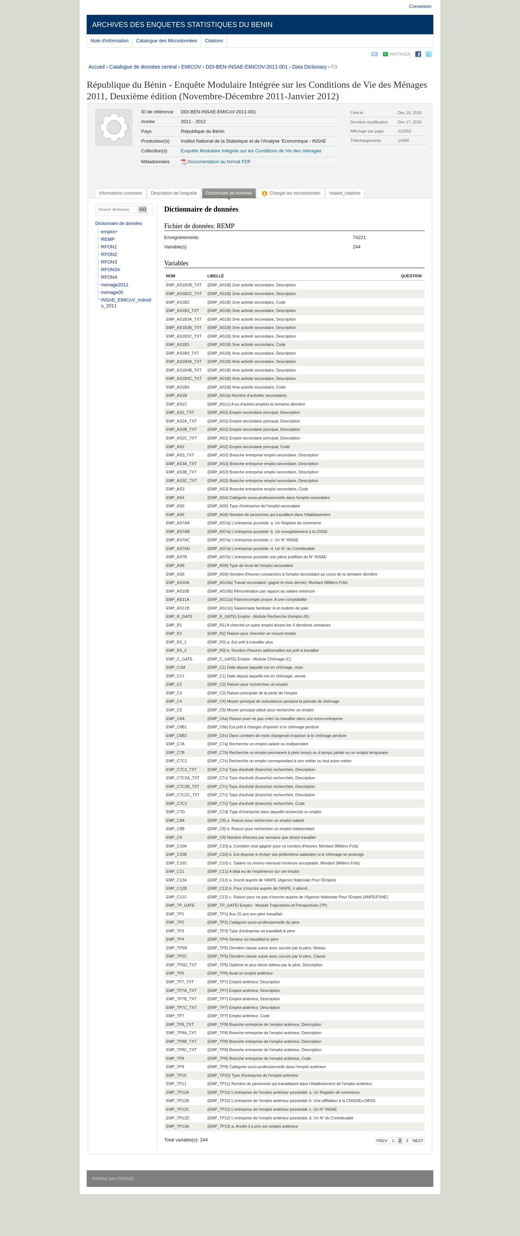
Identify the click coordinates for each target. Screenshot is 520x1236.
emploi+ (109, 231)
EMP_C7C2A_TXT (182, 778)
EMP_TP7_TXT (180, 982)
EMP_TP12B (177, 1100)
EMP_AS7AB (178, 531)
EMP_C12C (176, 897)
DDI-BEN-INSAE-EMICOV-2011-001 (247, 67)
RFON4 (109, 277)
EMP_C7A (175, 744)
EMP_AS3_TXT (180, 455)
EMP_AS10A (177, 582)
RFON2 (109, 254)
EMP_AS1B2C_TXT (184, 293)
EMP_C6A (175, 718)
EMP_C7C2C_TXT (183, 795)
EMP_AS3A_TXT (181, 463)
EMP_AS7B (176, 557)
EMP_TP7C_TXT (181, 1007)
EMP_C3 (174, 693)
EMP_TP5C (176, 956)
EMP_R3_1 (176, 642)
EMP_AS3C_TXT (181, 480)
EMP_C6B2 (176, 735)
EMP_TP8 (175, 1058)
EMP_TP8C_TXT (181, 1050)
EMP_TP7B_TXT (181, 999)
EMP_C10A (176, 846)
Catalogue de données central (143, 67)
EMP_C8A (175, 820)
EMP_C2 (174, 684)
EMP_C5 (174, 710)
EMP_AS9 (175, 574)
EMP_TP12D (177, 1118)
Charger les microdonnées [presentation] (291, 193)
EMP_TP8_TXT (180, 1024)
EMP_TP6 (175, 973)
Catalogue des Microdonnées (166, 40)
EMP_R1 (174, 625)
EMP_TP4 (175, 939)
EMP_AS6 (175, 514)
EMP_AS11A (177, 599)
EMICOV (191, 67)
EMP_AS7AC (178, 540)
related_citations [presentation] (345, 193)
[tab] (120, 193)
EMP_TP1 (175, 914)
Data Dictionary (309, 67)
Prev (381, 1141)
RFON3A (110, 269)
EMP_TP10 (176, 1075)
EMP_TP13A (177, 1126)
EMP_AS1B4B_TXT (184, 370)
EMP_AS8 (175, 565)
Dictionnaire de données (118, 223)
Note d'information (110, 40)
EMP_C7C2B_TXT (182, 786)
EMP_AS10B (177, 591)
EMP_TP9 (175, 1066)
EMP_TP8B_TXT (181, 1041)
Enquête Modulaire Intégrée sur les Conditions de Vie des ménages (251, 150)
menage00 (112, 292)
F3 (334, 67)
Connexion (420, 6)
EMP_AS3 (175, 489)
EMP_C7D (175, 812)
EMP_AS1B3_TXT (182, 310)
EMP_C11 (175, 871)
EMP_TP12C (177, 1109)
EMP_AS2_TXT (180, 412)
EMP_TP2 (175, 922)
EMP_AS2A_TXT (181, 421)
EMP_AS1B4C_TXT (184, 378)
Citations (214, 40)
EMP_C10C (176, 863)
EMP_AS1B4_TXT (182, 353)
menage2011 (115, 284)
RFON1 (109, 247)
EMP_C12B (176, 888)
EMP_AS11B (177, 608)
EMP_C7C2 (176, 803)
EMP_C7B (175, 752)
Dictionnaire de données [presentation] (229, 193)
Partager (400, 54)
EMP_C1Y (175, 676)
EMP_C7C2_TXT (181, 769)
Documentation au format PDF (216, 161)
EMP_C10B (176, 854)
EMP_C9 (174, 837)
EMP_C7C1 (176, 761)
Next (418, 1141)
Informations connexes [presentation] (120, 193)
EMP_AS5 (175, 506)
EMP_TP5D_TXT (181, 965)
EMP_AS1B (176, 395)
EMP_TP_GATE (180, 905)
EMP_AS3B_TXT (181, 472)
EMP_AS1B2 (177, 302)
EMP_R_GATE (179, 616)
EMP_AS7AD (178, 548)
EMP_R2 (174, 633)
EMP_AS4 (175, 497)
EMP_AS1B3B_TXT (184, 327)
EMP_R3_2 (176, 650)
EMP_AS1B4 (177, 387)
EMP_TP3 (175, 931)
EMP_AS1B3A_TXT (184, 319)
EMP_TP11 (176, 1083)
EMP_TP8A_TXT (181, 1033)
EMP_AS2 (175, 446)
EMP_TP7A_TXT (181, 990)
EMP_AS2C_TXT (181, 438)
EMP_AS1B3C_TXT (184, 336)
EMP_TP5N (176, 948)
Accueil (96, 67)
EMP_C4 (174, 701)
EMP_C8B (175, 829)
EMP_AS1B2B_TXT (184, 285)
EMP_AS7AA (178, 523)
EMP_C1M (175, 667)
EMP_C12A (176, 880)
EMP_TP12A (177, 1092)
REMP (108, 239)
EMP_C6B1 (176, 727)
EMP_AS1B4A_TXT (184, 361)
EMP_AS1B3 (177, 344)
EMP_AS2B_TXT (181, 429)
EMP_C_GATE (179, 659)
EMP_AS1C (176, 404)
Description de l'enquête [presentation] (174, 193)
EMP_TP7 (175, 1016)
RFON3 (109, 262)
